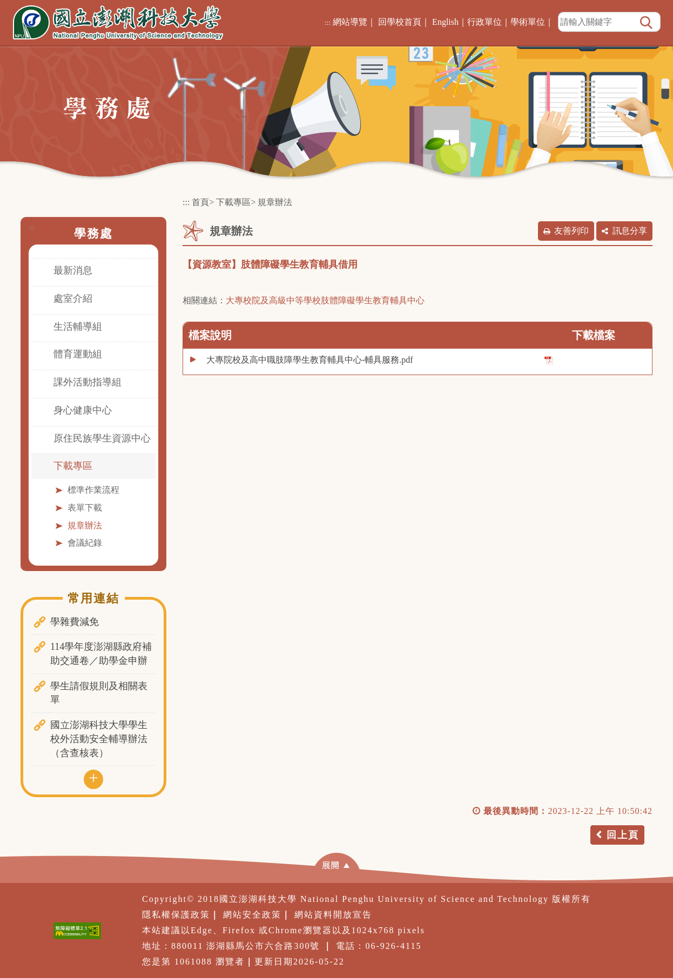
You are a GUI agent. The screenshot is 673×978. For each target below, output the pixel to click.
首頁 (200, 202)
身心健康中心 (82, 410)
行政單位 (484, 21)
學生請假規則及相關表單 (98, 693)
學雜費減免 (74, 621)
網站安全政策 (252, 914)
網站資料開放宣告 (333, 914)
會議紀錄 (85, 542)
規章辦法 (85, 525)
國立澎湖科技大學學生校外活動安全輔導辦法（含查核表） (98, 738)
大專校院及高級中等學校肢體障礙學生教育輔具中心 (325, 300)
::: (328, 22)
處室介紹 (72, 298)
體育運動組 (77, 354)
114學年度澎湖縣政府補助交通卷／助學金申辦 (101, 653)
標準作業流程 (93, 489)
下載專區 (72, 465)
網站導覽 (350, 21)
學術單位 (527, 21)
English (445, 21)
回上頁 (623, 835)
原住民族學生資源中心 (102, 438)
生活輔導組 (77, 326)
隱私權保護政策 (176, 914)
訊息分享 (630, 230)
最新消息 (72, 270)
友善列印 (571, 230)
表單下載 (85, 507)
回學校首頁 (399, 21)
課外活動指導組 (87, 382)
